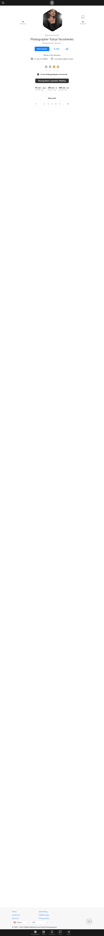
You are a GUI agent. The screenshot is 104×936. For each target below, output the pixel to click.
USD (33, 925)
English (17, 925)
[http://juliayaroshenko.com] (67, 49)
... (63, 908)
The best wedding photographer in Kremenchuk (53, 74)
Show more (52, 902)
